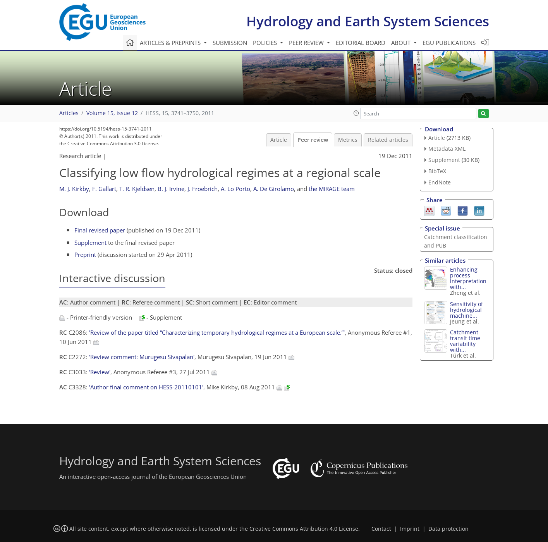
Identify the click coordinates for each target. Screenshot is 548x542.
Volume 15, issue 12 (112, 113)
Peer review (312, 139)
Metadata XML (447, 148)
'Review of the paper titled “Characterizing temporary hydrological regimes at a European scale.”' (217, 332)
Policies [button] (265, 42)
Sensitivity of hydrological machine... (466, 309)
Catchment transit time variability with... (465, 341)
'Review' (99, 372)
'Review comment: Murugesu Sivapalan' (141, 357)
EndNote (439, 182)
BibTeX (437, 171)
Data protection (448, 528)
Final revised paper (99, 230)
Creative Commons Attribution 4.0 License (303, 528)
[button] (356, 113)
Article (278, 139)
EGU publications (449, 42)
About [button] (401, 42)
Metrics (347, 139)
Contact (381, 528)
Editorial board (360, 42)
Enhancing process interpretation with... (468, 278)
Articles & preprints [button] (171, 42)
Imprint (409, 528)
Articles (69, 113)
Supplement (90, 242)
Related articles (388, 139)
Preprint (85, 254)
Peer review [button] (307, 42)
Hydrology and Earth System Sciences (367, 21)
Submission (230, 42)
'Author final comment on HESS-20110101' (146, 387)
